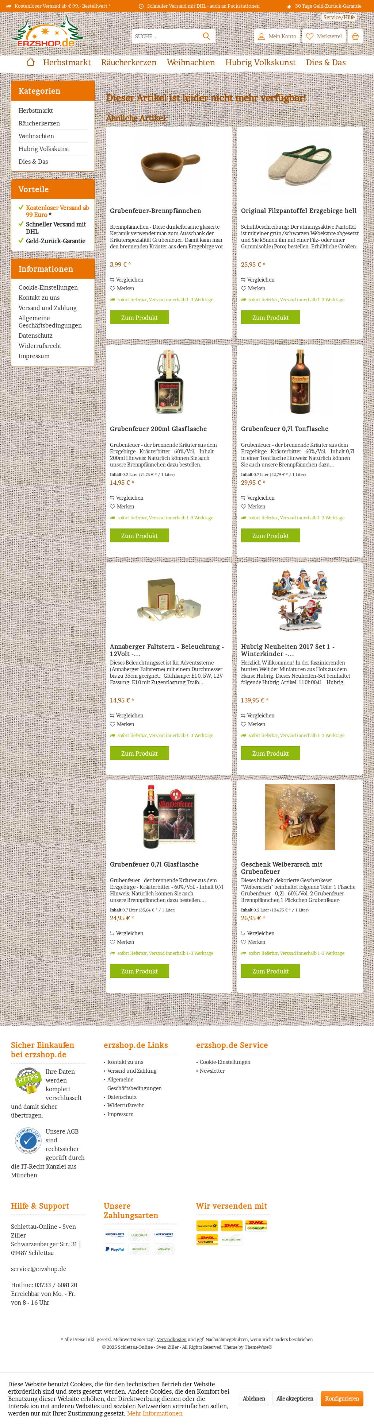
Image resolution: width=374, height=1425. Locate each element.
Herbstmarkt (36, 110)
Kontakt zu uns (39, 297)
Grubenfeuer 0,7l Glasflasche (154, 864)
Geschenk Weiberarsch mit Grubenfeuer (282, 868)
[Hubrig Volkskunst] (260, 62)
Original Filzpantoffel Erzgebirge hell (299, 210)
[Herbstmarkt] (67, 62)
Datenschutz (36, 335)
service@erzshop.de (38, 1269)
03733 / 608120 (56, 1285)
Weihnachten (36, 136)
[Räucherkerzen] (129, 62)
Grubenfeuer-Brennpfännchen (155, 210)
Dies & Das (33, 161)
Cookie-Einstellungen (48, 287)
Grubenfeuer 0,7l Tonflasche (285, 429)
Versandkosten (172, 1339)
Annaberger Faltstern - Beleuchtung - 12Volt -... (167, 650)
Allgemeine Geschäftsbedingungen (50, 321)
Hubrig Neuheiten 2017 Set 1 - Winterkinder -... (288, 650)
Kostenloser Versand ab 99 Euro (57, 211)
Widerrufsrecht (40, 345)
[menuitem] (339, 17)
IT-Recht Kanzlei (43, 1166)
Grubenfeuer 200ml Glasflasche (158, 429)
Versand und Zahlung (48, 307)
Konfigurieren (342, 1398)
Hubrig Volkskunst (44, 148)
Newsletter (212, 1071)
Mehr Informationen (155, 1413)
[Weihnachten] (191, 62)
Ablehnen (254, 1398)
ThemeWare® (258, 1347)
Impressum (34, 356)
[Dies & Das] (326, 62)
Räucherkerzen (39, 123)
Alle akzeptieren (294, 1398)
